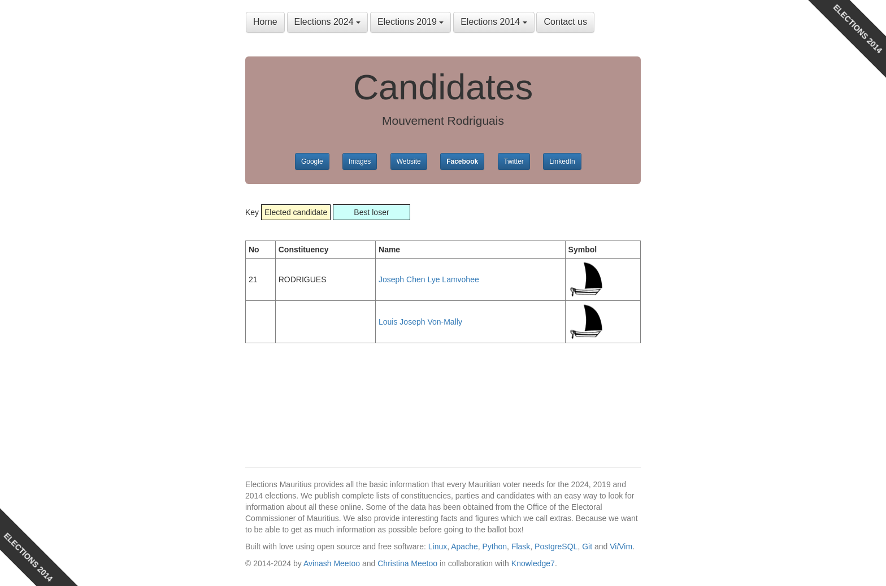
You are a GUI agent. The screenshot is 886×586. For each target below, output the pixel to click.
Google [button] (312, 161)
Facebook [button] (462, 161)
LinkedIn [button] (562, 161)
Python (495, 546)
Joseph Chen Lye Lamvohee (429, 279)
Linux (437, 546)
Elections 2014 (494, 22)
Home (265, 22)
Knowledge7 (533, 563)
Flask (520, 546)
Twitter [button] (514, 161)
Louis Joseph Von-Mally (420, 321)
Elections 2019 (410, 22)
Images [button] (360, 161)
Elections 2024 (327, 22)
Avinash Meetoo (331, 563)
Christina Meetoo (407, 563)
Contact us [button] (565, 22)
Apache (464, 546)
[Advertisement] (335, 394)
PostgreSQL (556, 546)
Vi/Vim (621, 546)
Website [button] (409, 161)
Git (587, 546)
